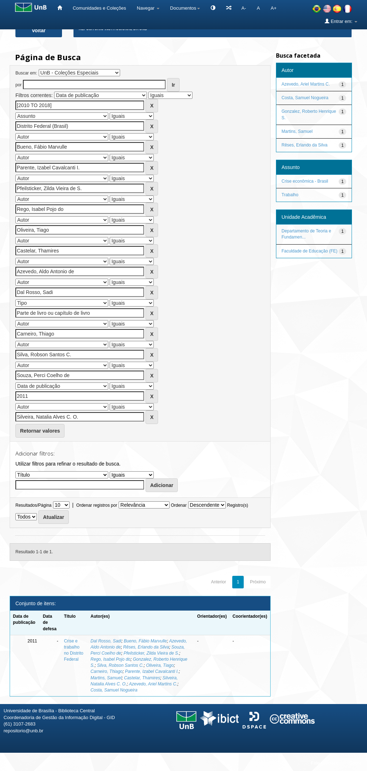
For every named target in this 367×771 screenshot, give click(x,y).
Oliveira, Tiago (159, 665)
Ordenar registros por (96, 505)
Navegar (148, 8)
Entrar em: (341, 21)
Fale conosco (324, 763)
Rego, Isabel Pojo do (110, 659)
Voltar (39, 30)
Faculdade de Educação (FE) (310, 251)
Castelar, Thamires (142, 677)
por (18, 84)
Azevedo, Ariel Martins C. (153, 683)
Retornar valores (40, 431)
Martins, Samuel (106, 677)
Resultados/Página (33, 505)
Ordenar (179, 505)
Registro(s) (237, 505)
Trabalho (290, 194)
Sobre (355, 763)
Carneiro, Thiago (107, 671)
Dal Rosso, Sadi (106, 641)
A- (244, 8)
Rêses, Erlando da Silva (146, 647)
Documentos (185, 8)
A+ (273, 8)
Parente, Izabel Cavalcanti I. (152, 671)
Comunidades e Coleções (99, 8)
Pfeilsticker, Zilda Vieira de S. (151, 653)
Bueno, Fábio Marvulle (145, 641)
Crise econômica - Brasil (305, 181)
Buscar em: (26, 73)
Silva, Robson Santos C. (120, 665)
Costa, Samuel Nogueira (114, 690)
